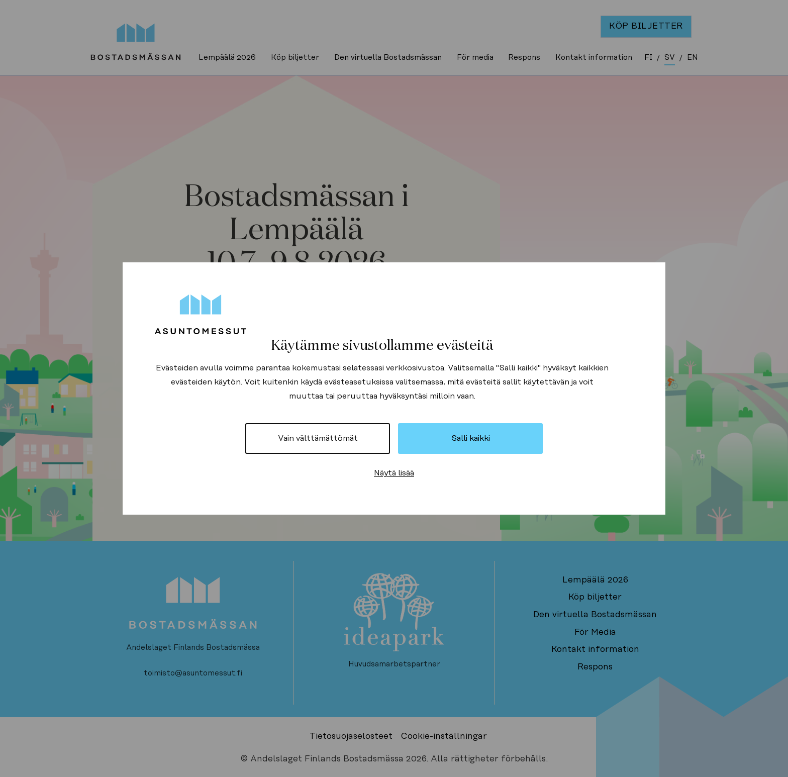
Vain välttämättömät (318, 438)
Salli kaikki (470, 438)
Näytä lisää (394, 472)
